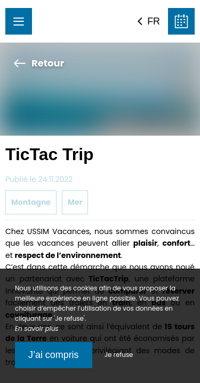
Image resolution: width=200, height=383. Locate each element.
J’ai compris (53, 354)
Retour (38, 63)
